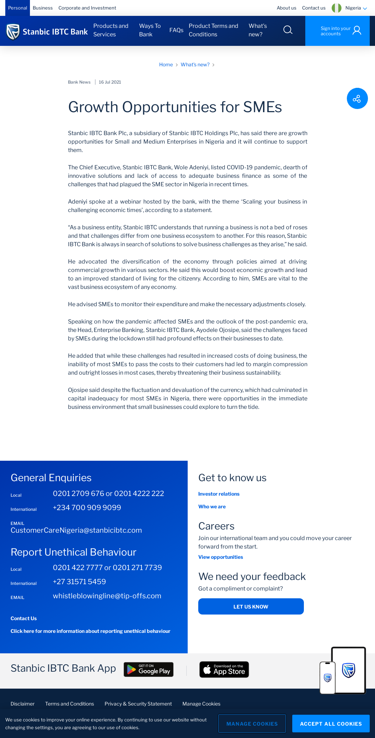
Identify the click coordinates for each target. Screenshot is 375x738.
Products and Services (111, 30)
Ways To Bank (150, 30)
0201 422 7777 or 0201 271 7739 (107, 567)
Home (166, 64)
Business (43, 8)
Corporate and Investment (87, 8)
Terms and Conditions (69, 704)
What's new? (258, 30)
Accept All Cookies (331, 724)
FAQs (176, 30)
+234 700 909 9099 (87, 507)
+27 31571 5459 (79, 581)
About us (286, 8)
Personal (17, 8)
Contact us (314, 8)
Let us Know (250, 607)
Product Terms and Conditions (213, 30)
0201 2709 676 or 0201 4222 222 (108, 493)
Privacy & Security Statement (138, 704)
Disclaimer (23, 704)
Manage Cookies (201, 704)
